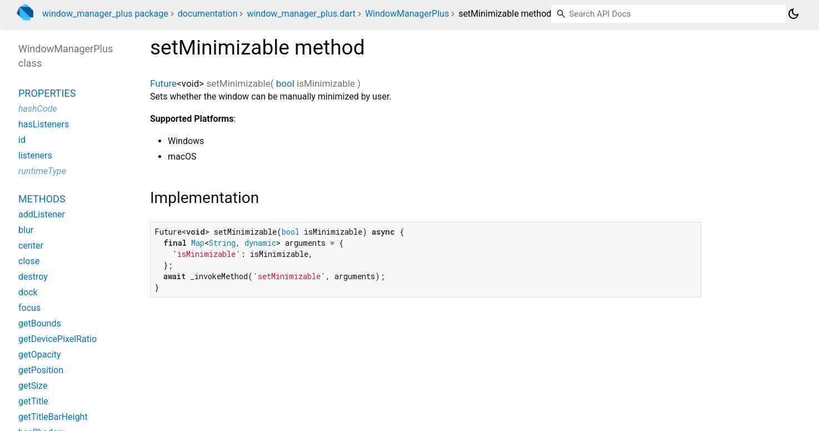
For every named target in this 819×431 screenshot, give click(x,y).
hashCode (37, 108)
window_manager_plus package (105, 13)
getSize (32, 385)
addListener (41, 214)
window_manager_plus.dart (301, 13)
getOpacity (39, 354)
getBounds (39, 323)
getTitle (33, 401)
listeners (35, 155)
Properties (47, 93)
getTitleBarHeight (53, 417)
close (28, 261)
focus (29, 308)
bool (285, 83)
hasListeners (43, 124)
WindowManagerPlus (407, 13)
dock (28, 292)
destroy (33, 276)
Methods (42, 199)
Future (163, 83)
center (30, 245)
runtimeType (42, 171)
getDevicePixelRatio (57, 339)
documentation (208, 13)
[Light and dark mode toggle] (793, 14)
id (22, 140)
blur (25, 230)
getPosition (40, 370)
